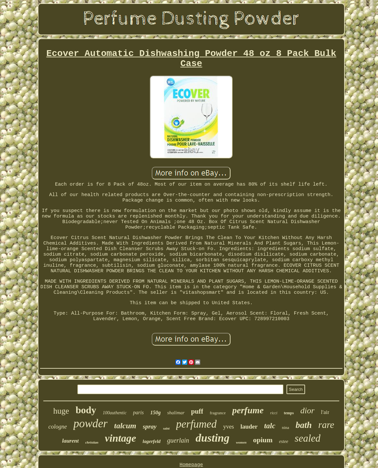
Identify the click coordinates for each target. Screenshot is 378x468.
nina (285, 427)
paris (138, 412)
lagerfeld (152, 441)
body (86, 409)
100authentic (115, 412)
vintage (120, 438)
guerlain (178, 440)
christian (91, 442)
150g (155, 412)
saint (166, 428)
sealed (307, 438)
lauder (249, 426)
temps (289, 413)
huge (61, 410)
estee (283, 441)
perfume (247, 410)
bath (304, 425)
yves (228, 426)
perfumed (196, 424)
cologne (58, 426)
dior (307, 410)
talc (269, 426)
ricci (273, 413)
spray (150, 426)
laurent (70, 441)
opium (263, 440)
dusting (213, 438)
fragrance (218, 412)
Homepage (191, 465)
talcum (125, 425)
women (241, 442)
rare (326, 424)
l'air (325, 412)
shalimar (176, 412)
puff (197, 411)
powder (90, 423)
